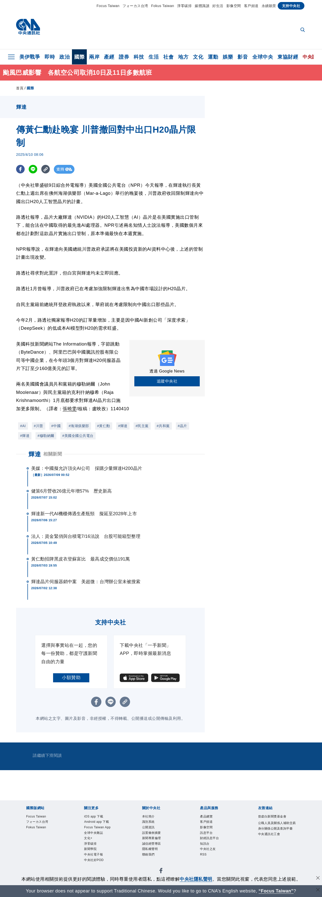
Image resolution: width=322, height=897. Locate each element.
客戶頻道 (251, 6)
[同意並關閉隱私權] (317, 878)
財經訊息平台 (210, 839)
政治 (64, 57)
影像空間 (233, 6)
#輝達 (123, 426)
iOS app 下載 (94, 816)
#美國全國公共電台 (78, 436)
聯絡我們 (149, 856)
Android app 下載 (97, 822)
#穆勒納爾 (45, 436)
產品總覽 (207, 816)
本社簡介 (149, 816)
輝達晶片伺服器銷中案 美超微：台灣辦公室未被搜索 (85, 581)
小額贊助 (71, 677)
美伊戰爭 (29, 57)
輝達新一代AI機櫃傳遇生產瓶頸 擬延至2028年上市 (84, 513)
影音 (242, 57)
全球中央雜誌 (94, 834)
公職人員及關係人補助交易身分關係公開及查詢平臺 (277, 829)
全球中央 (262, 57)
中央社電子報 (94, 856)
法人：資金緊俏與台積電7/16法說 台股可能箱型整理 (85, 536)
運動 (213, 57)
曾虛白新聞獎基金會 (273, 816)
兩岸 (94, 57)
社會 (168, 57)
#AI (23, 426)
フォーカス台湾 (135, 6)
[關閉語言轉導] (317, 890)
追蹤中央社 (167, 381)
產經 (109, 57)
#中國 (56, 426)
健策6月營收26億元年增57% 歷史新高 (71, 491)
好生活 (217, 6)
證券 (124, 57)
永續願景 (269, 6)
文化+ (88, 839)
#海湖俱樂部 (79, 426)
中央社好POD (94, 862)
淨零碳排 (184, 6)
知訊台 (205, 845)
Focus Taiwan (108, 6)
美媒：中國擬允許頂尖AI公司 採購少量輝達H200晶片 (86, 468)
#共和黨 (163, 426)
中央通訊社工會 (270, 840)
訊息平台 (207, 834)
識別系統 (149, 822)
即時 (50, 57)
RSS (203, 856)
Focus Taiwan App (98, 828)
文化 (198, 57)
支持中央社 (291, 6)
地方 (183, 57)
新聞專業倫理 (152, 839)
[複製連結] (46, 169)
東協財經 (287, 57)
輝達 (34, 454)
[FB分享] (20, 169)
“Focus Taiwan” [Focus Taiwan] (276, 890)
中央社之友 (208, 851)
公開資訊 (149, 828)
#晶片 (182, 426)
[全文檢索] (303, 30)
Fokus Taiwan (162, 6)
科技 (139, 57)
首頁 (19, 88)
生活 (153, 57)
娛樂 (228, 57)
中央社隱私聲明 (196, 879)
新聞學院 (91, 851)
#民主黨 (142, 426)
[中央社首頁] (28, 28)
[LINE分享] (33, 169)
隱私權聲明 (150, 851)
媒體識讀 (202, 6)
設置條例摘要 (152, 834)
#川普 (38, 426)
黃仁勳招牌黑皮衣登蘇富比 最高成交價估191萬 (80, 559)
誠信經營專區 (152, 845)
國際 (79, 57)
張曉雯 (70, 408)
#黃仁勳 (103, 426)
